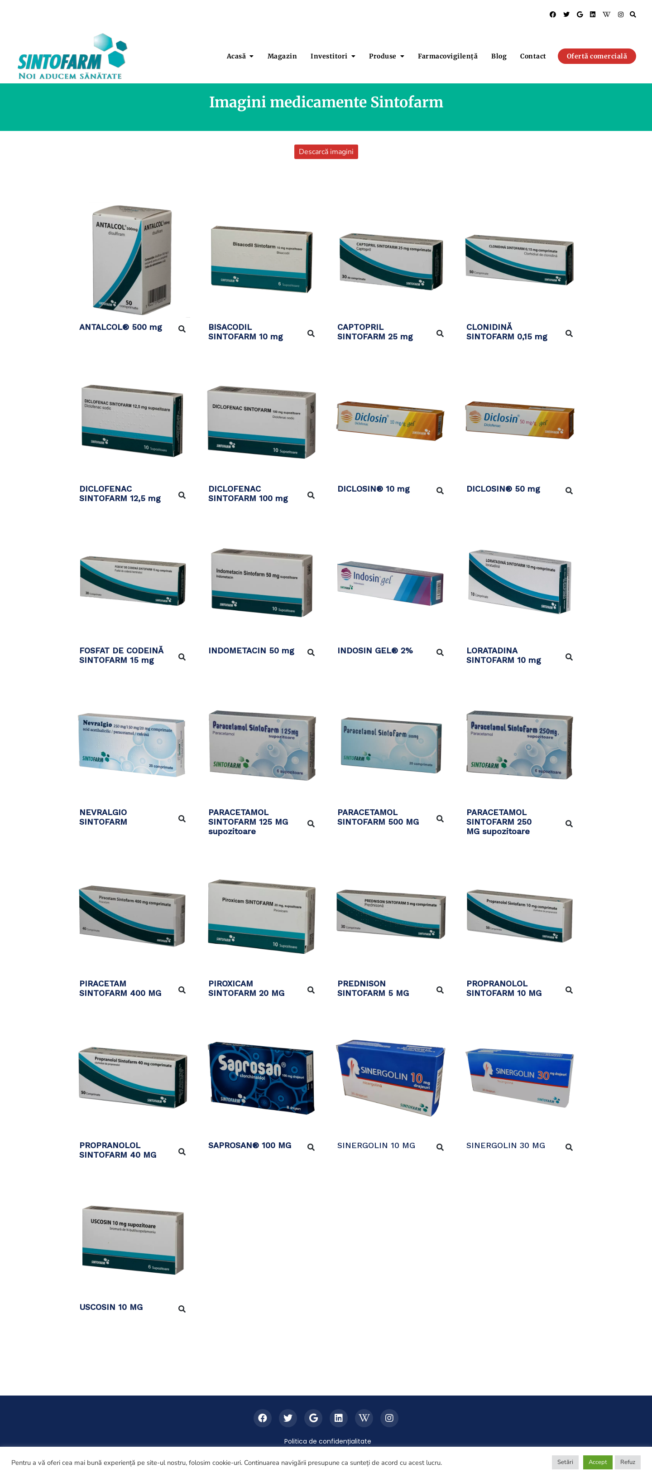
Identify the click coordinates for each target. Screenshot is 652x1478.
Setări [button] (565, 1462)
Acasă (236, 56)
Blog (499, 56)
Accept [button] (598, 1462)
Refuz (627, 1462)
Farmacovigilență (448, 56)
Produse (383, 56)
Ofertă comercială (597, 56)
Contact (533, 56)
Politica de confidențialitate (327, 1441)
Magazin (282, 56)
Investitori (329, 56)
